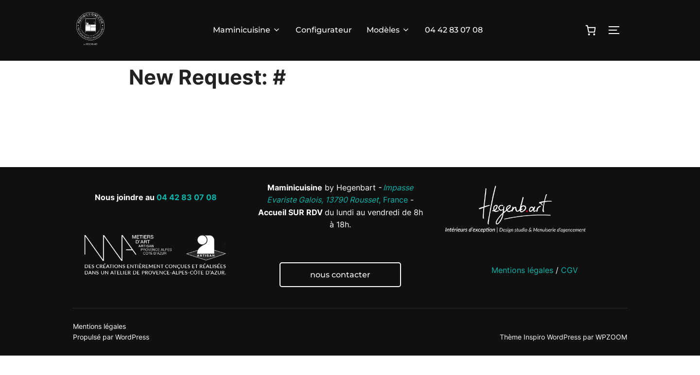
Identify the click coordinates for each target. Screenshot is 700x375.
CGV (569, 289)
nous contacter (340, 294)
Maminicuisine (247, 29)
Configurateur (324, 29)
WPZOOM (611, 356)
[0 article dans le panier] (590, 30)
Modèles (388, 29)
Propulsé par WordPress (111, 356)
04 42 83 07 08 (454, 29)
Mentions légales (522, 289)
